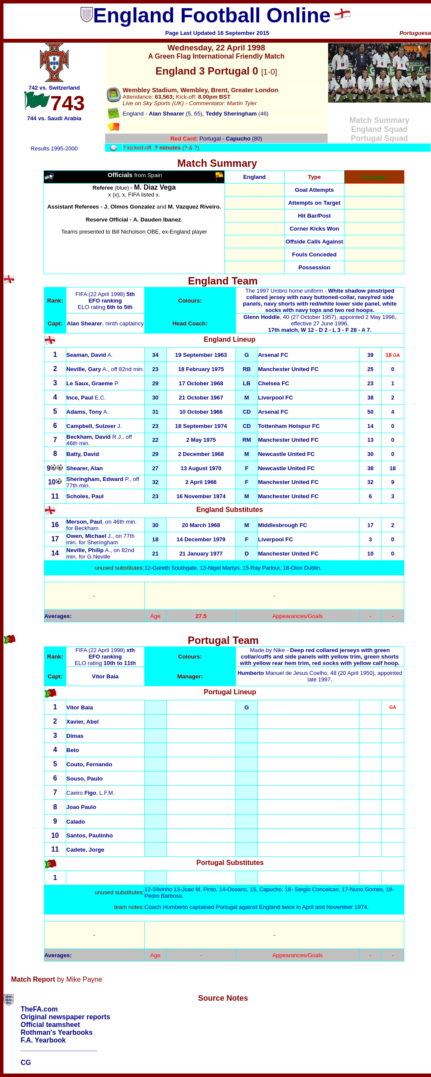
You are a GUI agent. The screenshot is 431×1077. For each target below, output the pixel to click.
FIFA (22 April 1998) (101, 294)
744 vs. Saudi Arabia (54, 118)
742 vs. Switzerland (54, 87)
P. (92, 383)
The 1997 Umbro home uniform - (320, 300)
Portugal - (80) (216, 138)
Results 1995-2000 (54, 148)
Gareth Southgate (174, 568)
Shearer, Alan (84, 468)
